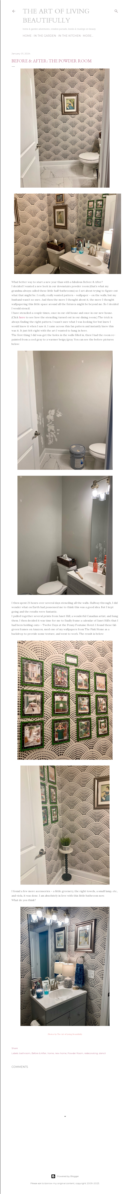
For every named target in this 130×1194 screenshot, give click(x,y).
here (22, 317)
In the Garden (45, 35)
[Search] (116, 10)
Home (27, 35)
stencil (102, 1053)
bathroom (24, 1053)
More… (88, 35)
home (51, 1053)
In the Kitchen (69, 35)
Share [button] (15, 1048)
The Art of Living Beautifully (56, 16)
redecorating (91, 1053)
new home (60, 1053)
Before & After (39, 1053)
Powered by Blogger (65, 1176)
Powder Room (75, 1053)
